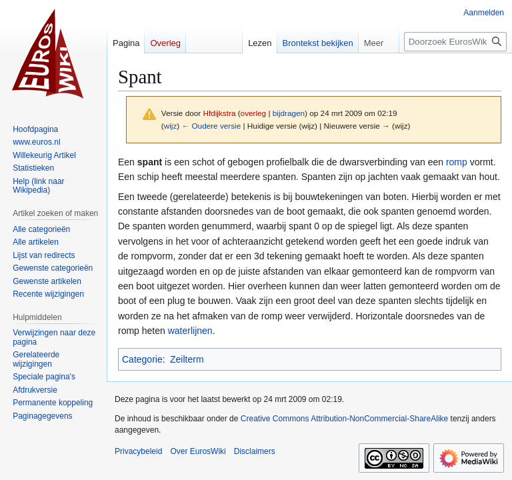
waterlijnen (190, 330)
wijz (170, 125)
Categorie (142, 359)
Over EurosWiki (197, 451)
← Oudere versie (211, 125)
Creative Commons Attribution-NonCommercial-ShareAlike (344, 418)
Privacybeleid (138, 451)
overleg (254, 113)
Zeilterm (187, 359)
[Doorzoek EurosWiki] (455, 41)
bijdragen (289, 113)
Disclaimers (254, 451)
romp (456, 162)
